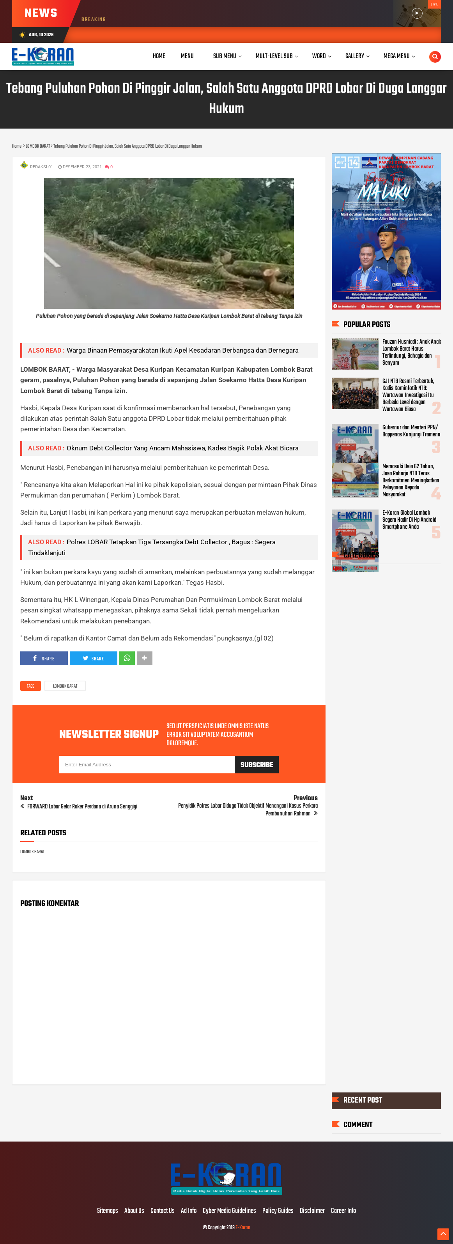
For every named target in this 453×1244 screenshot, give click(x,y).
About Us (134, 1211)
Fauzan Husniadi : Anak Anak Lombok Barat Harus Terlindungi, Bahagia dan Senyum (411, 352)
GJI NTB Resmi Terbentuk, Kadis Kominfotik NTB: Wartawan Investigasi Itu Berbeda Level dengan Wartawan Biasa (408, 395)
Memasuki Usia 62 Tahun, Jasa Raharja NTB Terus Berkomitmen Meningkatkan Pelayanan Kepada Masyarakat (410, 481)
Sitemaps (107, 1211)
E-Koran (242, 1227)
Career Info (343, 1211)
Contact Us (162, 1211)
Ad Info (188, 1211)
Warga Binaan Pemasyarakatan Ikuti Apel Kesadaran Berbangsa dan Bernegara (183, 350)
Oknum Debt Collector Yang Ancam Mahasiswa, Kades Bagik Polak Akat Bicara (183, 448)
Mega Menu (397, 56)
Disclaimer (312, 1211)
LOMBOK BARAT (65, 686)
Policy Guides (278, 1211)
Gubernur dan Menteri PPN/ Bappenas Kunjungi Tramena (411, 430)
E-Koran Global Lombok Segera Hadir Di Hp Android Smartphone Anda (409, 520)
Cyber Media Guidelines (229, 1211)
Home (159, 56)
